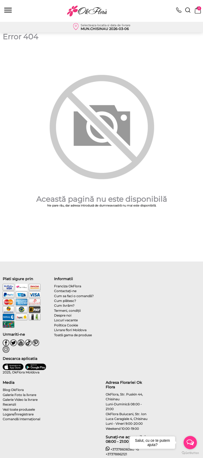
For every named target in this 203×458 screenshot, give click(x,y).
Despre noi (62, 315)
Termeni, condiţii (67, 311)
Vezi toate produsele (19, 409)
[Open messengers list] (190, 442)
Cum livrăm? (64, 306)
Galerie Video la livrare (20, 400)
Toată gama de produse (73, 335)
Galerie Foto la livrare (19, 395)
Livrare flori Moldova (70, 330)
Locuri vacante (66, 320)
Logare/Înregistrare (18, 414)
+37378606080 (120, 449)
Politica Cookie (66, 325)
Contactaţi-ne (65, 291)
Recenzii (9, 404)
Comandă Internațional (21, 419)
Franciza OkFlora (67, 286)
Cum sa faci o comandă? (74, 296)
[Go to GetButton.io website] (190, 452)
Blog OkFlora (13, 390)
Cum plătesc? (65, 301)
